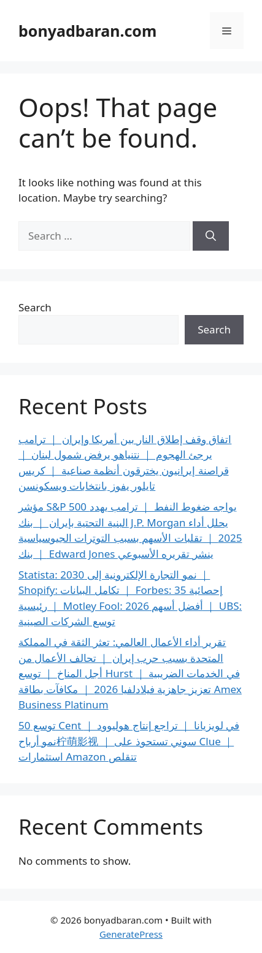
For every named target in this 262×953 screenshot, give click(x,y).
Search (35, 307)
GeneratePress (131, 934)
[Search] (211, 236)
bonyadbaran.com (87, 30)
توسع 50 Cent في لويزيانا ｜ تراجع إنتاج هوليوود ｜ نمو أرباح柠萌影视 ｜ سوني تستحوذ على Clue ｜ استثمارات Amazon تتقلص (128, 741)
